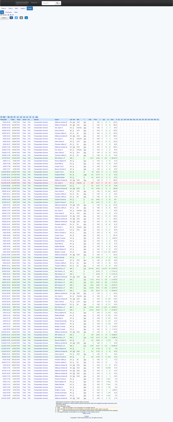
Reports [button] (35, 2)
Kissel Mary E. (59, 163)
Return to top (86, 413)
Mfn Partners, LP (60, 158)
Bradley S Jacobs (60, 238)
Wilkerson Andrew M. (61, 122)
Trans (24, 122)
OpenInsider (22, 3)
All (2, 12)
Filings (30, 8)
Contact (86, 416)
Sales (16, 12)
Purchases (8, 12)
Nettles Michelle (59, 246)
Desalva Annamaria (60, 321)
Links (4, 18)
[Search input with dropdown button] (48, 3)
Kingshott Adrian (60, 174)
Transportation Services (41, 122)
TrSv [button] (10, 8)
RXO (16, 8)
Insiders (23, 8)
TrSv (29, 122)
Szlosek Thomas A (60, 185)
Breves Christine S (60, 169)
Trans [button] (3, 8)
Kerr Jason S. (59, 127)
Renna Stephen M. (60, 161)
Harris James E (59, 130)
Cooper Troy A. (59, 166)
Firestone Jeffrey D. (61, 133)
